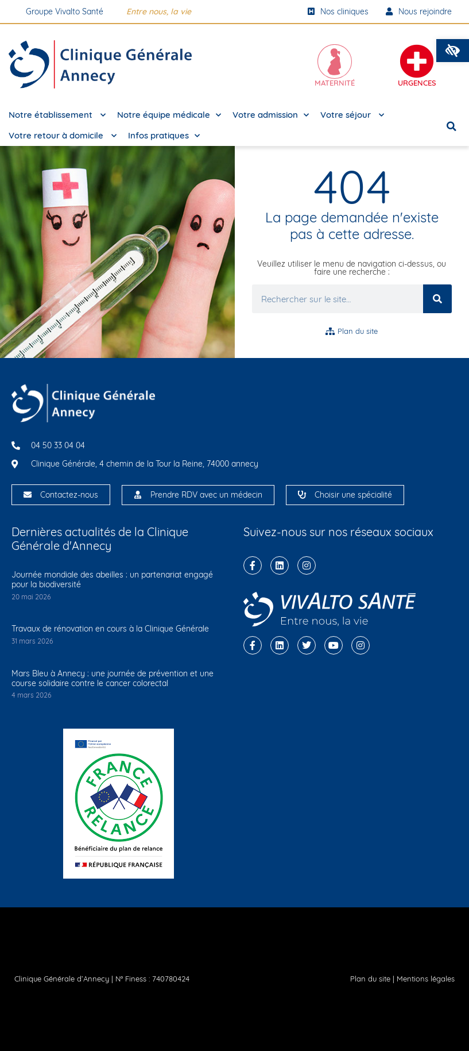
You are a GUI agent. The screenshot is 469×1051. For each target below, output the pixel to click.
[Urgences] (417, 61)
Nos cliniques (338, 11)
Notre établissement (57, 115)
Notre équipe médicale (169, 115)
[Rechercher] (437, 298)
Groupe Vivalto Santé (64, 11)
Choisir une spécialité (353, 495)
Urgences (417, 82)
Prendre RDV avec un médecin (206, 495)
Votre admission (270, 115)
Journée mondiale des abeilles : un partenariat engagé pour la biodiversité (112, 579)
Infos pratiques (164, 136)
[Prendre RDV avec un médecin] (138, 495)
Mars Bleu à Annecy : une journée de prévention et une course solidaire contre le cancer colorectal (112, 678)
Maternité (335, 82)
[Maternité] (334, 61)
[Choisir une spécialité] (302, 495)
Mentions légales (426, 978)
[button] (452, 50)
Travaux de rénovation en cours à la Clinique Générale (110, 628)
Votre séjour (352, 115)
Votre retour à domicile (63, 136)
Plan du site (370, 978)
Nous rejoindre (419, 11)
